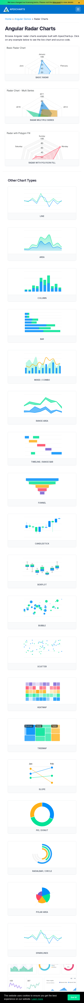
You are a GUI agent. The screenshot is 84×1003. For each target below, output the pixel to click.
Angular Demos (22, 19)
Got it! (74, 997)
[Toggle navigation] (78, 9)
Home (8, 19)
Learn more (37, 999)
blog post (57, 2)
